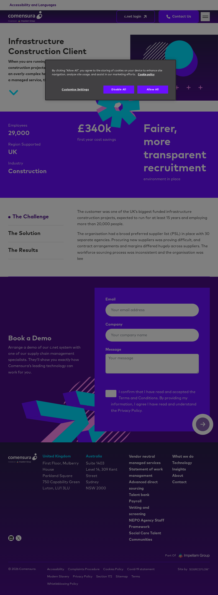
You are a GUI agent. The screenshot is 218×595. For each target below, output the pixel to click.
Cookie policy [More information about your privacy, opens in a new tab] (146, 74)
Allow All (153, 89)
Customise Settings (75, 89)
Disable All (118, 89)
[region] (110, 80)
